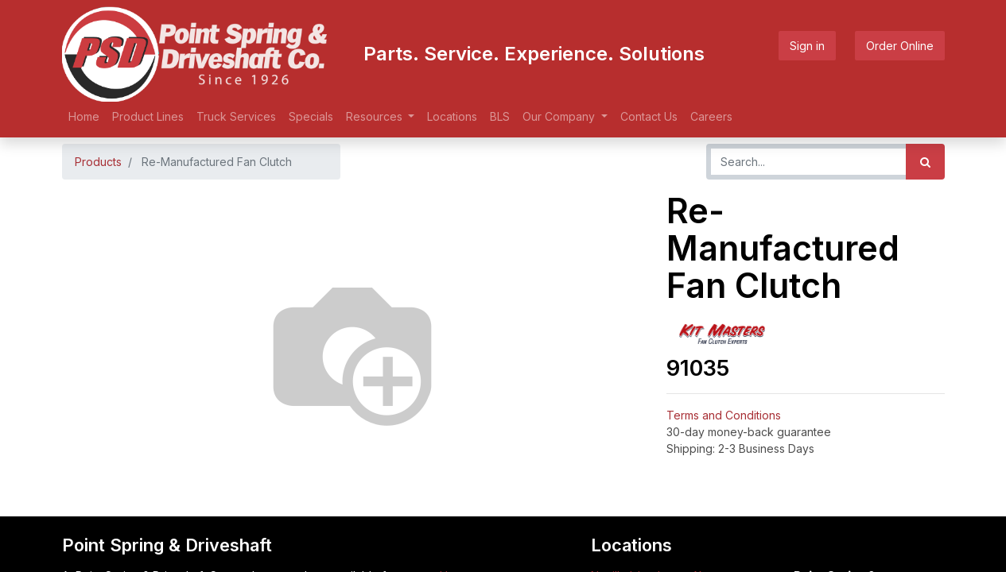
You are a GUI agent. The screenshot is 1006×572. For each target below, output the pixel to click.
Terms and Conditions (723, 415)
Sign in (807, 45)
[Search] (925, 162)
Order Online (900, 45)
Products (98, 161)
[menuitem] (84, 116)
